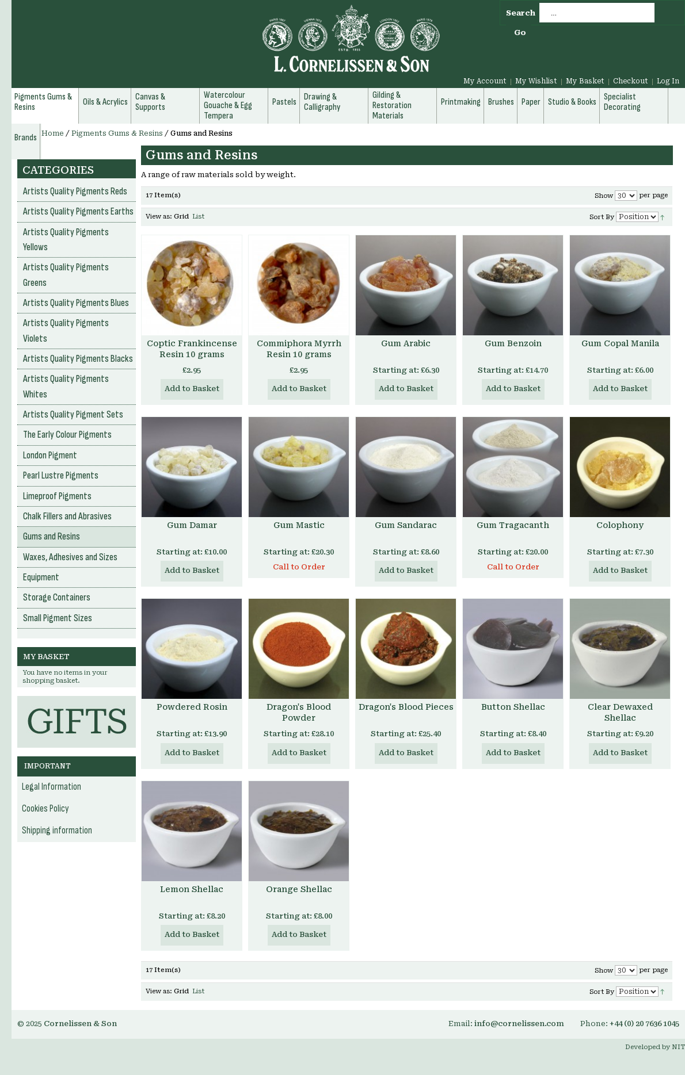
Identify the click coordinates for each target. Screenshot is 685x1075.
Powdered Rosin (192, 706)
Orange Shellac (299, 889)
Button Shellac (513, 706)
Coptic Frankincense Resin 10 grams (192, 349)
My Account (485, 81)
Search (520, 13)
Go (520, 32)
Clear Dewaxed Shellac (620, 712)
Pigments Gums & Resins (117, 133)
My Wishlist (536, 81)
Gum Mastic (299, 525)
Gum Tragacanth (513, 525)
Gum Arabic (406, 343)
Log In (668, 81)
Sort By (601, 217)
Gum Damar (192, 525)
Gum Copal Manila (620, 343)
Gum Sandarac (406, 525)
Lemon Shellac (191, 889)
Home (52, 133)
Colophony (620, 525)
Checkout (630, 81)
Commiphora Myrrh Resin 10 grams (299, 349)
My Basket (585, 81)
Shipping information (57, 830)
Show (604, 196)
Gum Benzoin (513, 343)
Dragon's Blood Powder (299, 712)
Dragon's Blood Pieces (406, 706)
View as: (159, 216)
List (198, 216)
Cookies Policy (45, 808)
